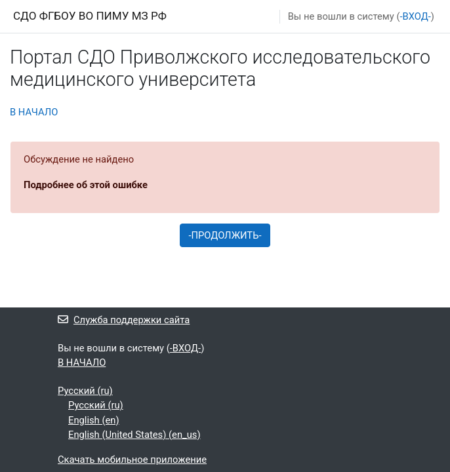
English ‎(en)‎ (93, 420)
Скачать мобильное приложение (132, 459)
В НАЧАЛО (34, 112)
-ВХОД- (414, 16)
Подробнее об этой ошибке (86, 185)
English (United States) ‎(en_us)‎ (134, 435)
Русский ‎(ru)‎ (85, 391)
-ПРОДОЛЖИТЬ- (224, 235)
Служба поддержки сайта (124, 320)
